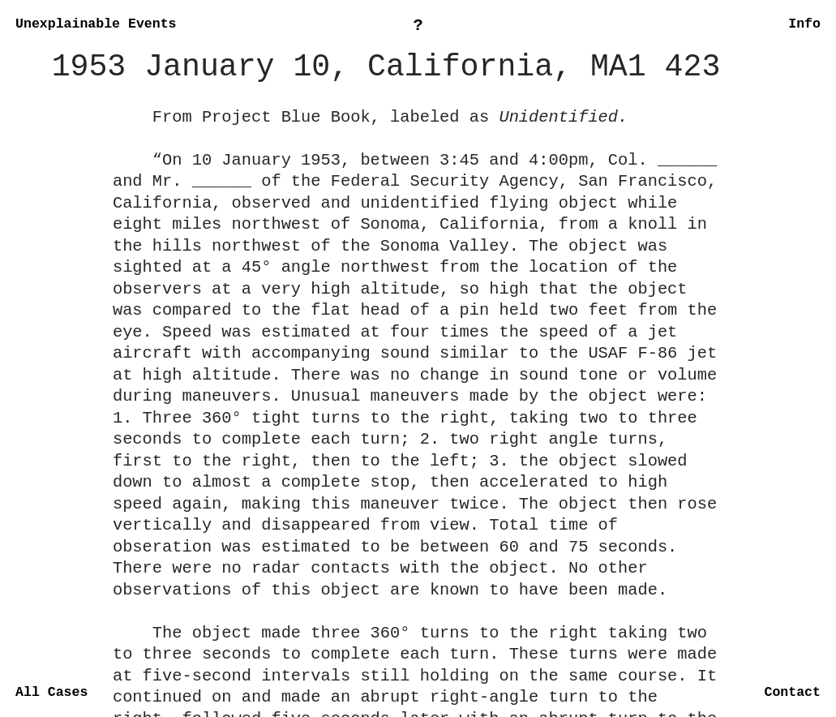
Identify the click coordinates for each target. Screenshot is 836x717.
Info (804, 24)
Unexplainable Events (95, 24)
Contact (792, 692)
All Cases (51, 692)
